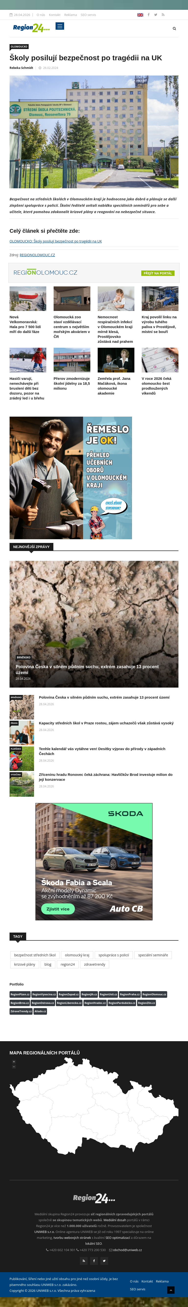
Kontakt (54, 15)
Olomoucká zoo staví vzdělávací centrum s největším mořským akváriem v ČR (72, 327)
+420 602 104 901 (62, 1250)
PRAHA (14, 723)
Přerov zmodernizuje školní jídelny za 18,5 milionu (72, 383)
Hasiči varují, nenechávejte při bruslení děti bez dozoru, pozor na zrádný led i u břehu (27, 388)
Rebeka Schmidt (21, 68)
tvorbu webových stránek (72, 1237)
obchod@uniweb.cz (127, 1250)
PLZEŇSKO (16, 748)
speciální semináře (153, 955)
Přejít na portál (158, 273)
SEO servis (88, 15)
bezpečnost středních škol (35, 955)
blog (48, 964)
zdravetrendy (94, 964)
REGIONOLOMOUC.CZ (37, 255)
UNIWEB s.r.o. (44, 1232)
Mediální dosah (115, 1220)
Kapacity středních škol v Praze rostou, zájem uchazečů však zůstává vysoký (106, 723)
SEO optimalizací (118, 1237)
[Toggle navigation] (60, 26)
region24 (68, 964)
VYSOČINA (16, 774)
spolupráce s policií (114, 955)
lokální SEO (93, 1243)
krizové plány (24, 964)
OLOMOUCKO (19, 46)
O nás (41, 15)
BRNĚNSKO (23, 657)
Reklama (70, 15)
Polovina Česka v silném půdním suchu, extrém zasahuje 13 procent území (104, 697)
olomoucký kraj (77, 955)
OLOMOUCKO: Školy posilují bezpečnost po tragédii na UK (56, 241)
